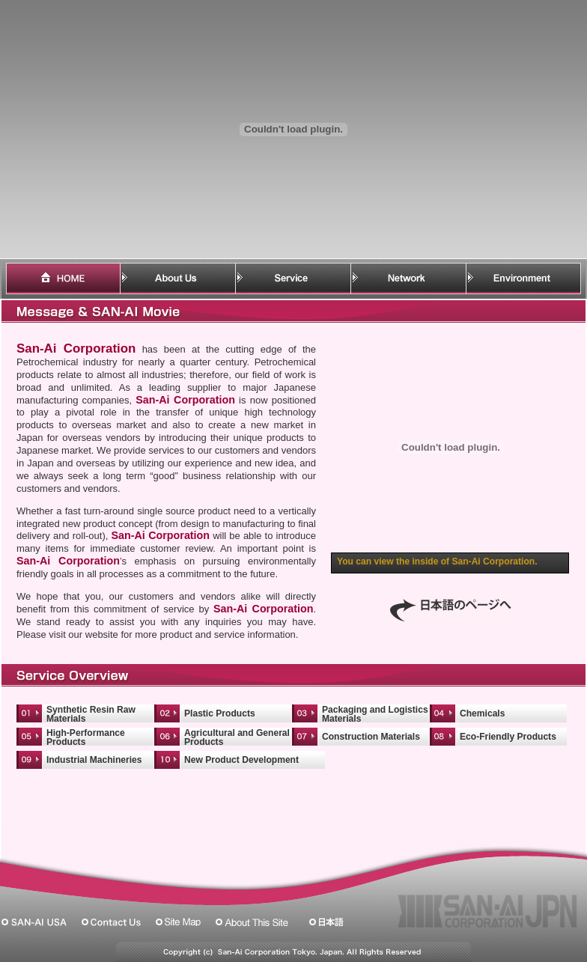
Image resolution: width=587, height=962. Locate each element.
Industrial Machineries (94, 760)
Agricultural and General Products (237, 737)
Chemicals (482, 713)
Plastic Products (219, 713)
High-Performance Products (85, 737)
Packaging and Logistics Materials (375, 714)
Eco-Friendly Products (508, 736)
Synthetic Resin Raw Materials (91, 714)
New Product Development (241, 760)
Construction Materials (371, 736)
